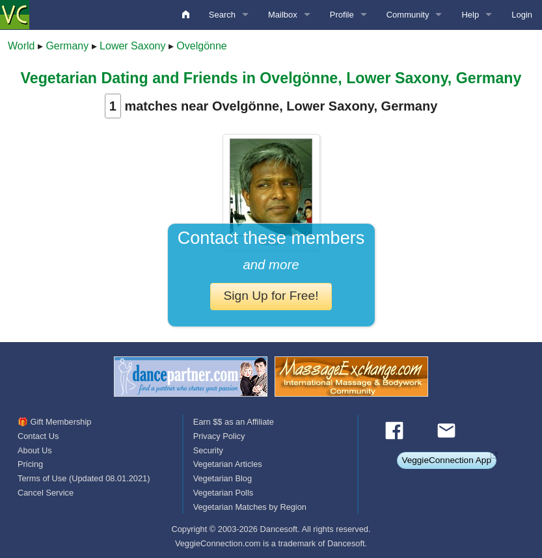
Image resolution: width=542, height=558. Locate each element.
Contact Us (38, 436)
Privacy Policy (219, 436)
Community (407, 15)
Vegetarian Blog (222, 478)
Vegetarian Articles (227, 464)
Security (208, 450)
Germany (67, 45)
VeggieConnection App (446, 460)
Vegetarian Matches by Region (249, 507)
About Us (35, 450)
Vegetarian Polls (223, 493)
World (21, 45)
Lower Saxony (132, 45)
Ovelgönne (201, 45)
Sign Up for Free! (270, 295)
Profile (342, 15)
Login (521, 15)
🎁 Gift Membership (54, 422)
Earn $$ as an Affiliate (233, 422)
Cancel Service (46, 493)
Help (470, 15)
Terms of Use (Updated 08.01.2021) (84, 478)
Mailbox (282, 15)
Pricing (30, 464)
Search (222, 15)
